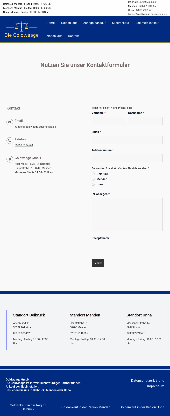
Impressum (155, 386)
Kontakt (73, 36)
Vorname (99, 113)
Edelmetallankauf (146, 23)
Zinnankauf (54, 36)
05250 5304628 (147, 1)
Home (50, 23)
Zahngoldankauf (94, 23)
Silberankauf (119, 23)
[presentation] (116, 248)
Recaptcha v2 (101, 238)
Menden (102, 179)
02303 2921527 (144, 10)
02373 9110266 (147, 6)
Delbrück (102, 174)
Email (96, 132)
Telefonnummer (102, 150)
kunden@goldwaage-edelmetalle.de (147, 14)
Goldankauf (69, 23)
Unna (100, 184)
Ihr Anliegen (101, 194)
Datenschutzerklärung (147, 380)
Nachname (136, 113)
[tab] (29, 407)
